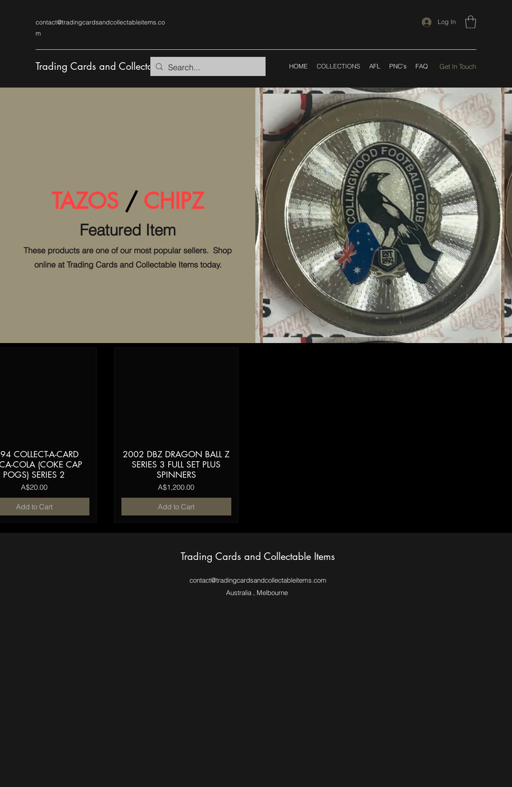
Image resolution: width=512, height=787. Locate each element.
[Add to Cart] (176, 506)
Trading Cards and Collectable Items (113, 66)
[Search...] (207, 67)
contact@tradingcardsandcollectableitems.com (258, 580)
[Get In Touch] (458, 66)
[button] (470, 22)
